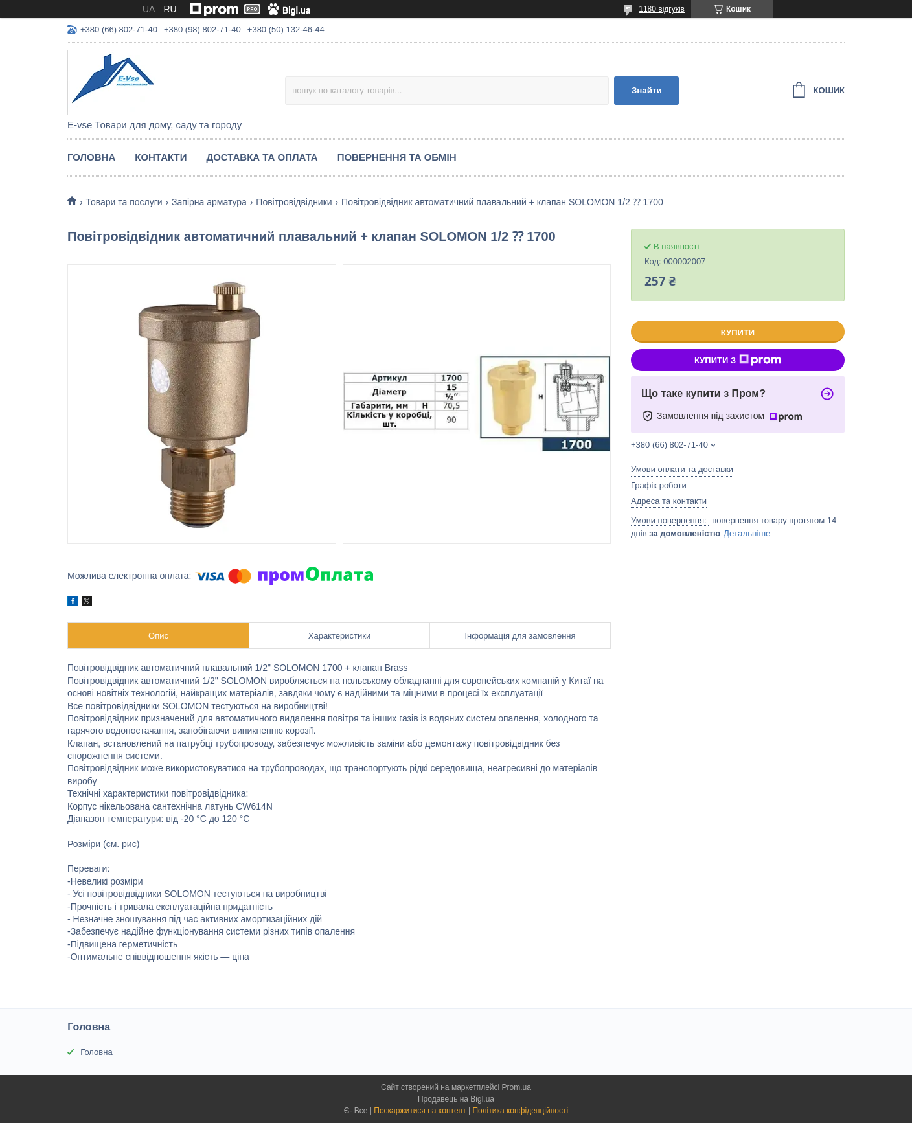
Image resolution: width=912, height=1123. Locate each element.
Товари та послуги (124, 202)
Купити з (737, 360)
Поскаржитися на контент (420, 1110)
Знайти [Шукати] (647, 90)
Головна (91, 157)
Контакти (161, 157)
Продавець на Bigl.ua (456, 1099)
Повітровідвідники (294, 202)
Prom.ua (516, 1087)
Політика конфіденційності (520, 1110)
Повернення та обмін (397, 157)
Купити (738, 332)
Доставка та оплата (261, 157)
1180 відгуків (662, 9)
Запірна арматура (209, 202)
